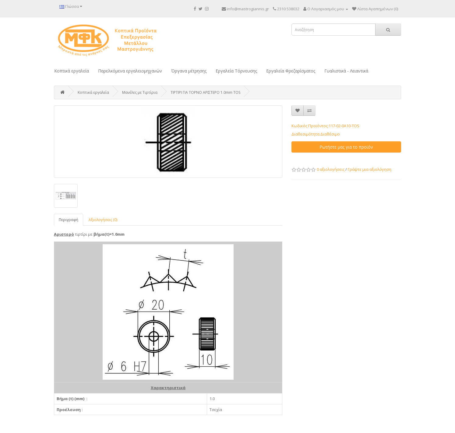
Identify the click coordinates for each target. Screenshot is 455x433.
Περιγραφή (68, 219)
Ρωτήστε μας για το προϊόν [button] (346, 147)
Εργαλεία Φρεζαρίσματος (290, 71)
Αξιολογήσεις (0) (103, 219)
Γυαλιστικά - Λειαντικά (346, 71)
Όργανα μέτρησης (188, 71)
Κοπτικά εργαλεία (71, 71)
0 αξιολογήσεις (330, 169)
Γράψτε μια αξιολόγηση (369, 169)
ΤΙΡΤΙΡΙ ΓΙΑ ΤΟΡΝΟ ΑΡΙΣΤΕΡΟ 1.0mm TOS (205, 92)
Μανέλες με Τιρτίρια (139, 92)
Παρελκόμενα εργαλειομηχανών (130, 71)
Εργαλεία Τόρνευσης (236, 71)
